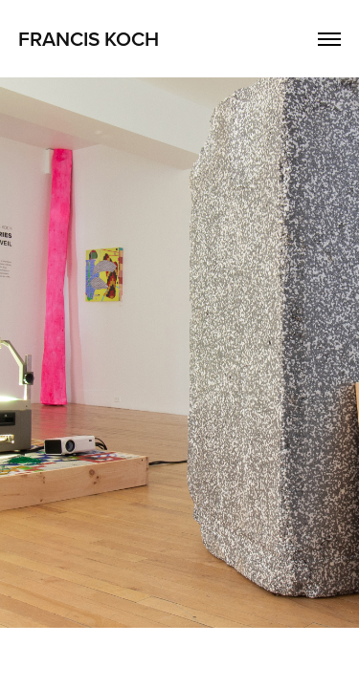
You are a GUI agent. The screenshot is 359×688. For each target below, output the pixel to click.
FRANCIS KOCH (88, 38)
